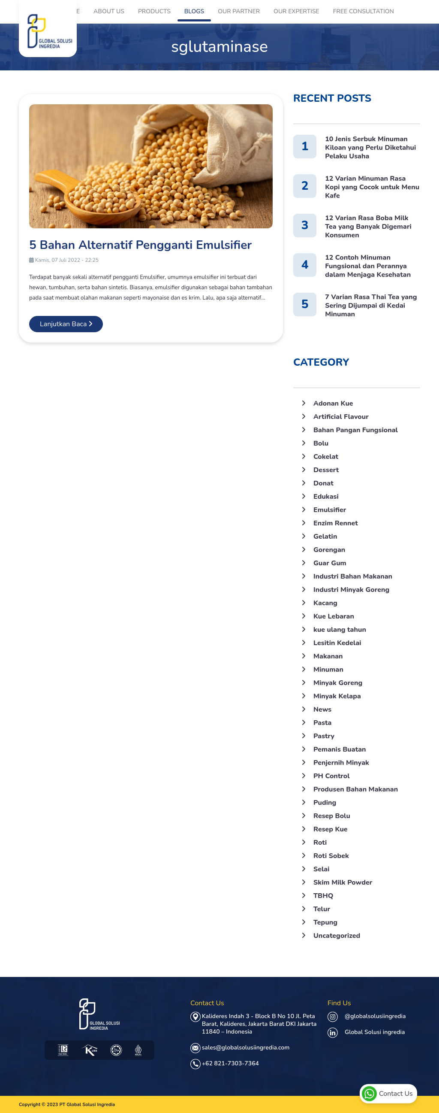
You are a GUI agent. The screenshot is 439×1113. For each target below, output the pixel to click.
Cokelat (325, 456)
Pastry (323, 736)
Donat (323, 483)
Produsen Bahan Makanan (355, 789)
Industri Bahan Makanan (352, 576)
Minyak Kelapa (337, 696)
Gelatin (325, 536)
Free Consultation (363, 11)
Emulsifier (329, 510)
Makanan (328, 656)
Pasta (322, 723)
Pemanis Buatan (339, 749)
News (322, 709)
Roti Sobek (331, 856)
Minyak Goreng (337, 683)
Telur (321, 909)
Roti (320, 842)
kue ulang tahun (339, 629)
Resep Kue (330, 829)
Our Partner (239, 11)
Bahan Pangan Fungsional (355, 430)
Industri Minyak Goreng (351, 589)
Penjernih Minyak (341, 762)
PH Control (331, 776)
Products (154, 11)
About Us (108, 11)
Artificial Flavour (341, 417)
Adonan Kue (333, 403)
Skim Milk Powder (342, 882)
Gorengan (329, 550)
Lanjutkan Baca (66, 324)
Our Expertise (296, 11)
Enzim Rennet (335, 523)
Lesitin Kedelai (337, 643)
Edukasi (326, 496)
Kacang (325, 603)
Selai (321, 869)
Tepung (325, 922)
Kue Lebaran (333, 616)
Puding (324, 802)
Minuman (328, 669)
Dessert (326, 470)
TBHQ (323, 896)
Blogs (194, 11)
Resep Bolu (331, 816)
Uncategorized (336, 935)
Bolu (320, 443)
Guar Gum (329, 563)
